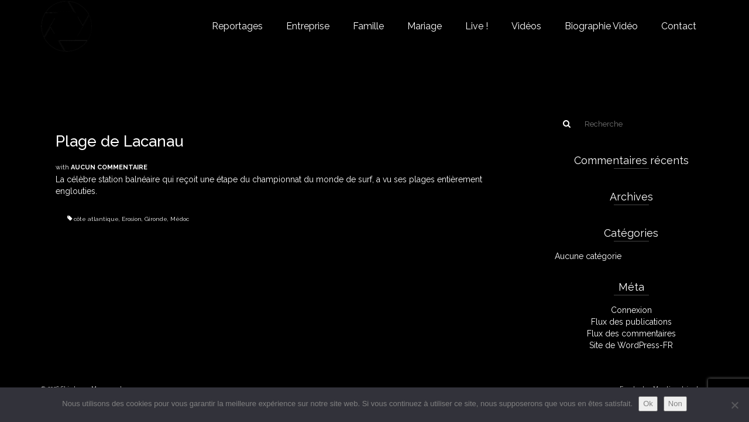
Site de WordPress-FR (631, 345)
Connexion (631, 310)
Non (675, 403)
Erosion (132, 219)
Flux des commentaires (631, 333)
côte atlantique (96, 219)
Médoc (179, 219)
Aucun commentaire (109, 167)
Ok (648, 403)
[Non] (734, 405)
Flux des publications (631, 321)
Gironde (156, 219)
